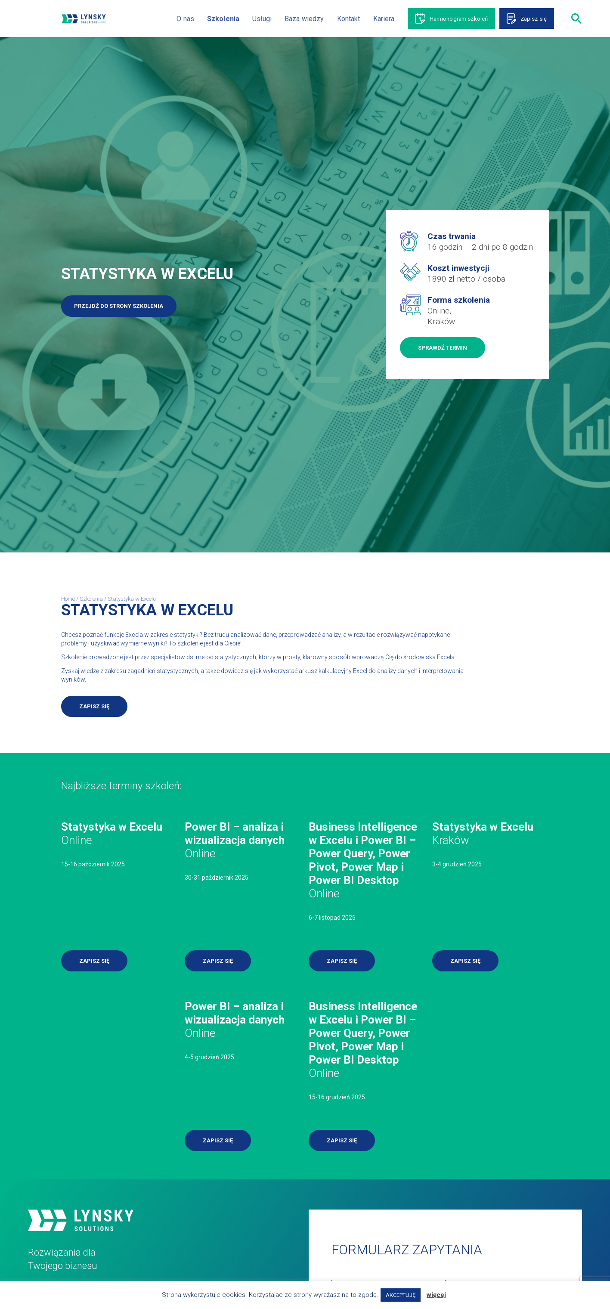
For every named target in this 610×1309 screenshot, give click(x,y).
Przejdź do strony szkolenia (118, 306)
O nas (185, 19)
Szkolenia (223, 19)
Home (68, 599)
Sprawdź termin (442, 347)
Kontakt (348, 19)
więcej (436, 1295)
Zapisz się (533, 19)
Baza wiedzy (304, 19)
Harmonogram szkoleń (459, 19)
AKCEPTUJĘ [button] (400, 1295)
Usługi (262, 19)
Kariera (384, 19)
